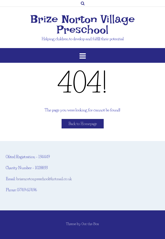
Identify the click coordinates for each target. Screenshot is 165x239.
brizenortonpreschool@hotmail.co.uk (44, 178)
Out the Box (90, 224)
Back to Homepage (82, 123)
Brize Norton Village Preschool (83, 24)
